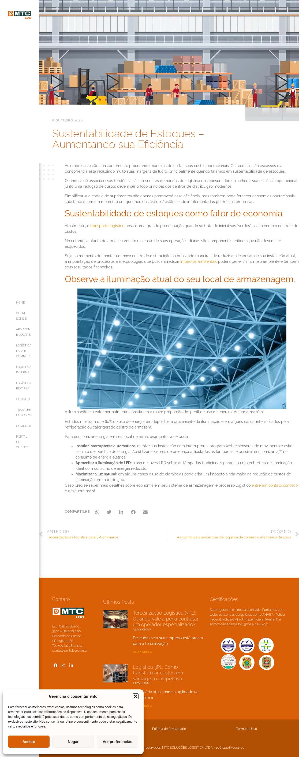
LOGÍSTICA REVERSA (23, 385)
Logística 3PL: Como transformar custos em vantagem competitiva (158, 672)
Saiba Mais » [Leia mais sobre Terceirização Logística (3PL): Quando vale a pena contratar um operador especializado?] (142, 652)
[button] (135, 696)
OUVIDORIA (23, 426)
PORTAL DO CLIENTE (22, 442)
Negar (73, 741)
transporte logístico (107, 226)
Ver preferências (117, 741)
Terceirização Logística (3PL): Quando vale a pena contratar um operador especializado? (166, 618)
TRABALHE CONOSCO (23, 412)
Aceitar (29, 741)
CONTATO (23, 399)
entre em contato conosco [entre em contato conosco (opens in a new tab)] (275, 485)
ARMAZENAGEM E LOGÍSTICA (23, 332)
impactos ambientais (198, 261)
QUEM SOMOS (21, 316)
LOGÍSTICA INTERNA (23, 369)
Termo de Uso (246, 729)
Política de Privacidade (169, 729)
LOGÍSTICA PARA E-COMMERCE (23, 351)
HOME (20, 302)
